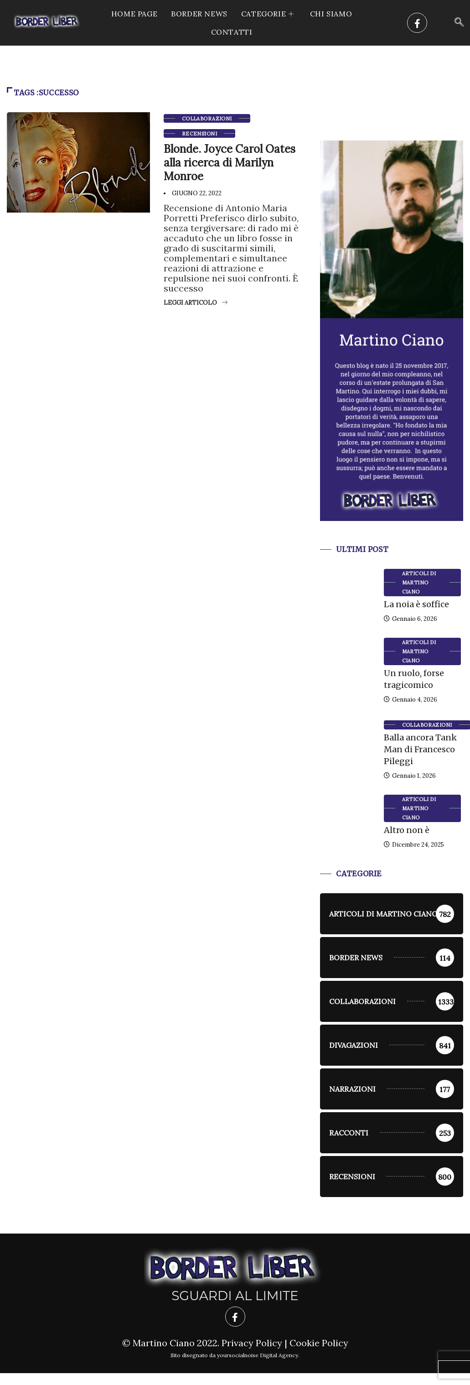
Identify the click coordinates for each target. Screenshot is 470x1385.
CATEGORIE (268, 13)
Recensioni (199, 133)
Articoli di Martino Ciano (419, 582)
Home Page (134, 13)
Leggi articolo (195, 303)
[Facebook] (417, 23)
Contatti (232, 31)
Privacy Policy (252, 1343)
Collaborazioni (207, 118)
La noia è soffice (416, 604)
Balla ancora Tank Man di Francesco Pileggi (420, 749)
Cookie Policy (318, 1343)
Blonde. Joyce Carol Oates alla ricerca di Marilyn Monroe (229, 162)
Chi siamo (331, 13)
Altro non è (406, 830)
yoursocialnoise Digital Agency (257, 1355)
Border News (199, 13)
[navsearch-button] (459, 23)
